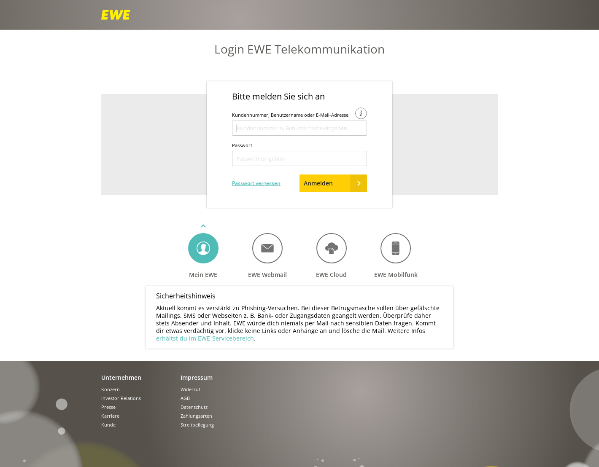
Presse (108, 407)
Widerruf (190, 389)
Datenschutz (194, 407)
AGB (185, 398)
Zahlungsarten (196, 416)
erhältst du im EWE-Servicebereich (205, 338)
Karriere (110, 416)
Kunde (108, 425)
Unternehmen (121, 377)
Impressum (197, 377)
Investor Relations (121, 398)
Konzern (110, 389)
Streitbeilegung (197, 425)
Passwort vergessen (256, 183)
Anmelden (335, 183)
